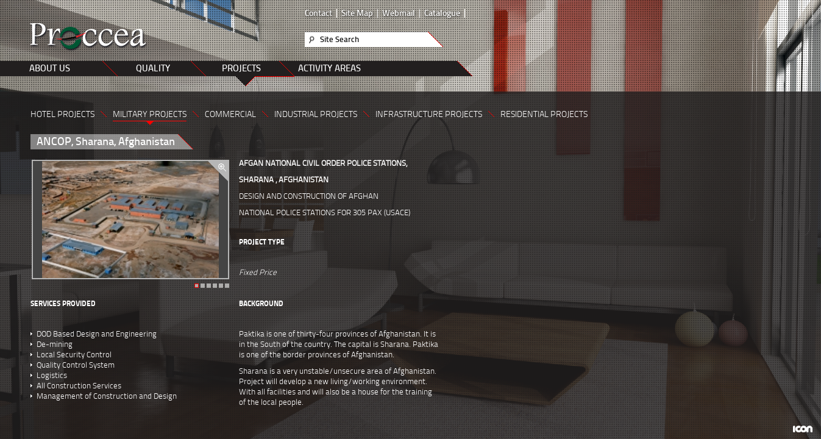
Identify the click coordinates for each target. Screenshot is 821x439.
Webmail (398, 13)
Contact (318, 13)
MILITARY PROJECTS (150, 114)
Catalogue (442, 13)
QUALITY (153, 68)
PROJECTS (241, 68)
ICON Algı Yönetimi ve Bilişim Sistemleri (802, 429)
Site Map (357, 13)
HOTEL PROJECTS (62, 114)
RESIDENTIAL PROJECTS (544, 114)
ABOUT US (49, 68)
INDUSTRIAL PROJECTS (315, 114)
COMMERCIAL (230, 114)
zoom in (218, 171)
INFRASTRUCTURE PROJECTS (428, 114)
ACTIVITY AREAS (329, 68)
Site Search (339, 39)
